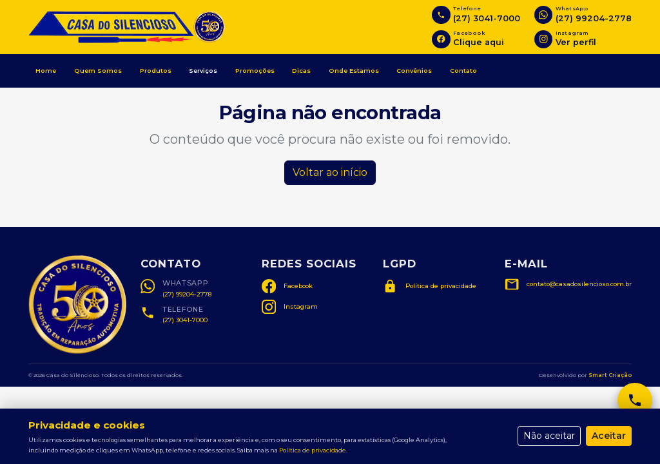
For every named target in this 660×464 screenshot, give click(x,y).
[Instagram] (543, 39)
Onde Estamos (354, 70)
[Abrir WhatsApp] (543, 15)
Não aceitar (549, 435)
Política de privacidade (312, 450)
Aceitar (609, 435)
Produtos (155, 70)
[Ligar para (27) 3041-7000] (441, 15)
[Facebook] (441, 39)
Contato (463, 70)
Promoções (255, 70)
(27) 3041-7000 (486, 18)
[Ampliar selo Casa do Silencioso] (77, 304)
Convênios (414, 70)
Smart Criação (610, 375)
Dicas (301, 70)
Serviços (203, 70)
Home (45, 70)
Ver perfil (576, 42)
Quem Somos (98, 70)
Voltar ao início (330, 172)
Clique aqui (478, 42)
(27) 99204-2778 (594, 18)
